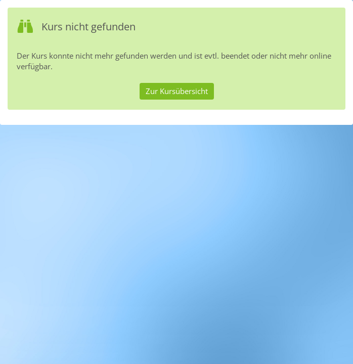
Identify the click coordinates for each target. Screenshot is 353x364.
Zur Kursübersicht (177, 91)
